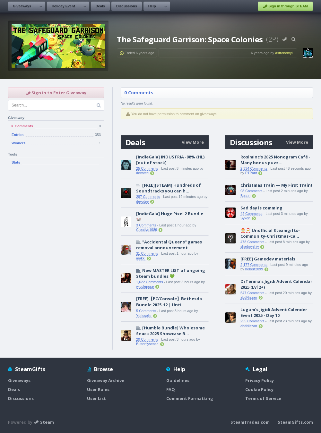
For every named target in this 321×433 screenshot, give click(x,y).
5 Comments (146, 311)
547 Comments (252, 293)
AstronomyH (284, 53)
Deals (100, 6)
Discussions (126, 6)
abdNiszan (248, 297)
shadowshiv (249, 246)
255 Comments (252, 321)
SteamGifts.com (295, 422)
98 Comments (251, 191)
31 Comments (147, 253)
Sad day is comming (261, 208)
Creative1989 (146, 230)
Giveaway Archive (105, 380)
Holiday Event (63, 6)
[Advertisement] (56, 210)
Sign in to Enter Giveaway (56, 93)
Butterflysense (147, 344)
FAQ (170, 389)
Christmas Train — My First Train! (276, 185)
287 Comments (148, 197)
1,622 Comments (149, 282)
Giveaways (22, 6)
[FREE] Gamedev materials (267, 259)
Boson (245, 196)
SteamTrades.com (250, 422)
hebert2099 (254, 269)
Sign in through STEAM (285, 6)
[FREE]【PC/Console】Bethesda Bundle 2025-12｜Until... (169, 302)
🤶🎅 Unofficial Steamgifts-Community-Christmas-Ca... (270, 233)
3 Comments (146, 225)
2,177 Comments (253, 265)
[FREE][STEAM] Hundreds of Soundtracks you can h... (168, 188)
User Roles (98, 389)
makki (140, 258)
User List (96, 398)
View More (193, 142)
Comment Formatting (189, 398)
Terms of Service (263, 398)
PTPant (251, 173)
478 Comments (252, 242)
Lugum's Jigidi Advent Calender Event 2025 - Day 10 (273, 312)
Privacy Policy (259, 380)
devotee (142, 173)
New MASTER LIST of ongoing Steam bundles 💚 (170, 273)
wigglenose (145, 286)
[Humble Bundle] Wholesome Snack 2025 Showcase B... (170, 330)
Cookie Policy (259, 389)
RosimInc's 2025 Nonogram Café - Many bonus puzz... (275, 160)
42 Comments (251, 214)
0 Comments (138, 92)
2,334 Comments (253, 168)
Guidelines (177, 380)
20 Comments (147, 339)
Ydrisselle (144, 316)
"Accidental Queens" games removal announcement (169, 244)
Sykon (245, 218)
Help (152, 6)
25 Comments (147, 168)
